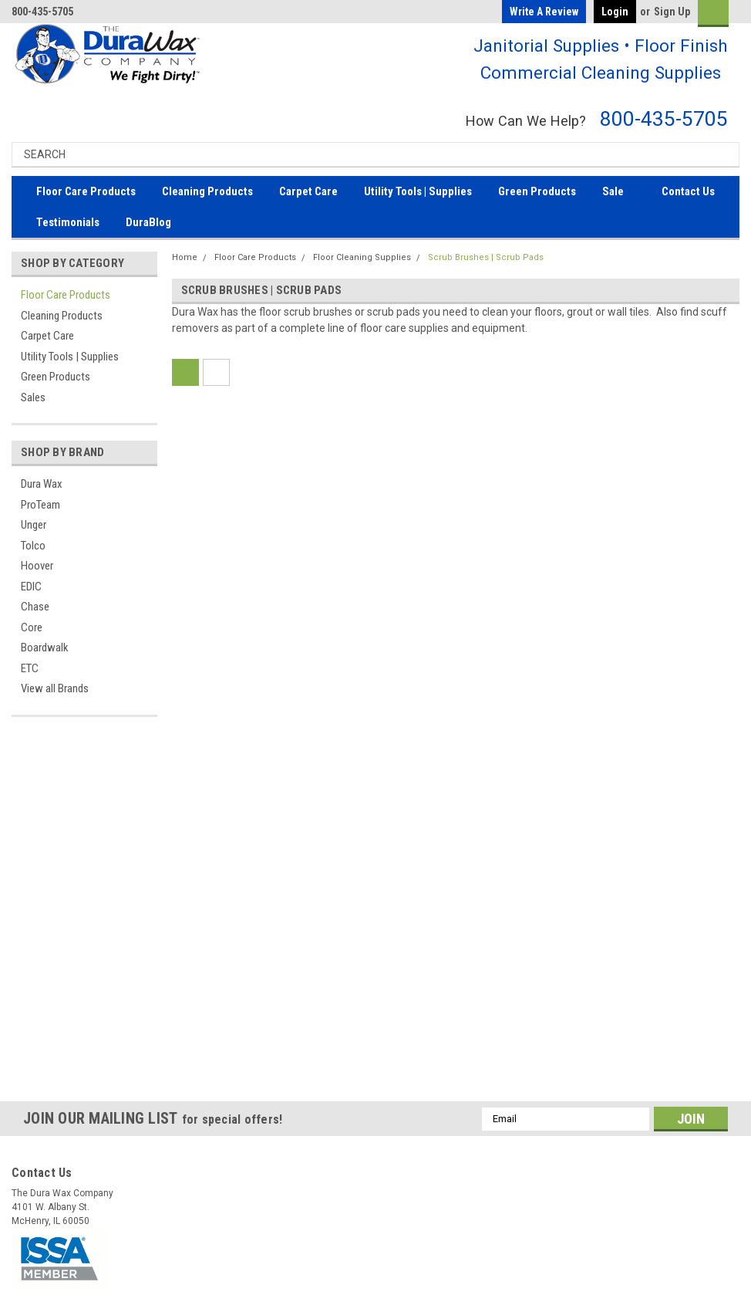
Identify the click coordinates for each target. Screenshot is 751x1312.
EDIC (31, 586)
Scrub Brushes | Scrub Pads (486, 257)
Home (184, 257)
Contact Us (688, 191)
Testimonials (67, 222)
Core (31, 627)
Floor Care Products (86, 191)
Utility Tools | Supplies (418, 191)
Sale (613, 191)
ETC (30, 668)
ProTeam (40, 505)
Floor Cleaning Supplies (362, 257)
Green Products (537, 191)
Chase (35, 607)
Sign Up (672, 11)
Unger (33, 525)
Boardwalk (45, 647)
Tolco (33, 546)
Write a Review (544, 11)
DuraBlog (148, 222)
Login (614, 11)
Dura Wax (41, 484)
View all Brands (55, 688)
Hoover (37, 566)
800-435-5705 (664, 118)
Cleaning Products (207, 191)
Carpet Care (308, 191)
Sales (33, 397)
